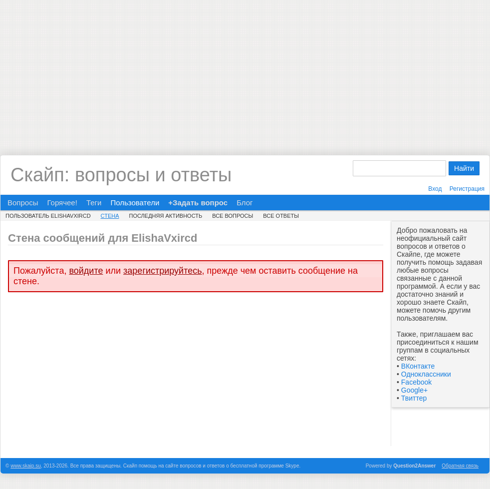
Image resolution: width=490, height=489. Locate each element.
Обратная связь (460, 466)
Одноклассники (426, 374)
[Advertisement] (245, 70)
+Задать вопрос (198, 202)
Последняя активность (166, 216)
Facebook (416, 382)
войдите (86, 271)
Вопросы (22, 202)
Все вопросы (232, 216)
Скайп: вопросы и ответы (121, 174)
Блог (244, 202)
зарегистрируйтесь (162, 271)
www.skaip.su (25, 466)
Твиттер (414, 398)
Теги (94, 202)
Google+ (414, 390)
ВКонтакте (418, 366)
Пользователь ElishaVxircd (48, 216)
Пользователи (134, 202)
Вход (435, 188)
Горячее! (62, 202)
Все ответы (281, 216)
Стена (110, 216)
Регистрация (467, 188)
